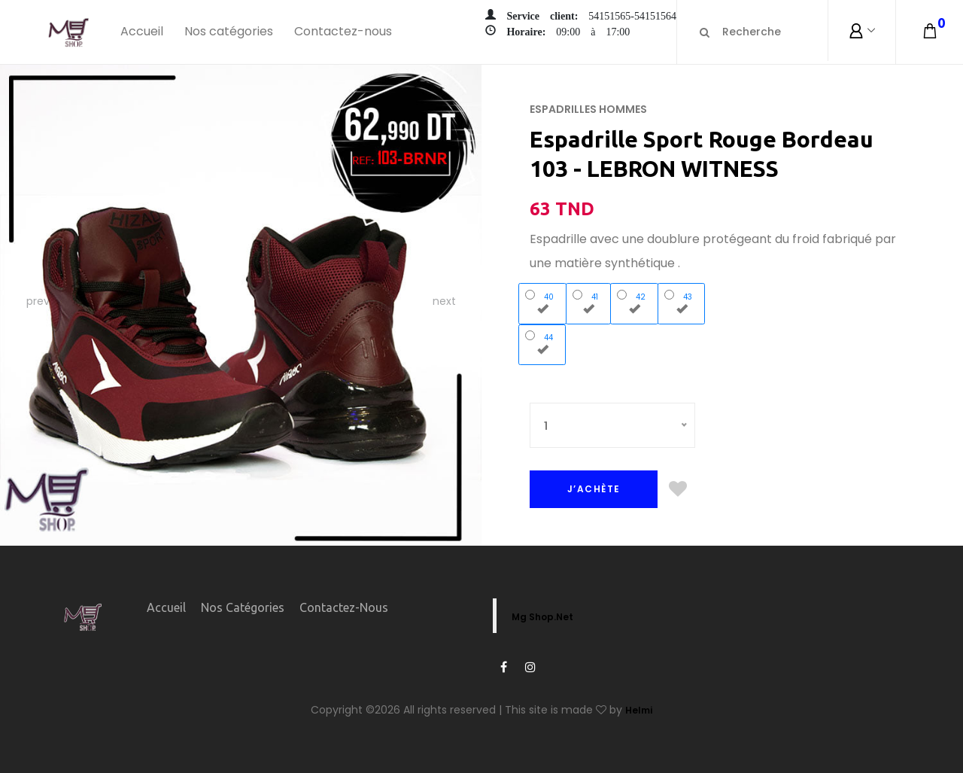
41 (589, 302)
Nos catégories (228, 31)
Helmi (638, 710)
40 (542, 302)
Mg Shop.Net (542, 616)
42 (634, 302)
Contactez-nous (343, 31)
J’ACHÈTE (594, 488)
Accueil (141, 31)
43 (681, 302)
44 (542, 342)
